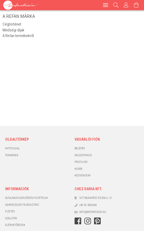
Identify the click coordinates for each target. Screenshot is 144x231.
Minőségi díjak (13, 30)
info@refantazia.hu (92, 212)
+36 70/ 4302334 (88, 205)
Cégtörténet (12, 24)
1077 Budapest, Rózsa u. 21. (96, 198)
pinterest (97, 221)
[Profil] (126, 5)
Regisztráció (83, 155)
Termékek (11, 155)
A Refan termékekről (18, 35)
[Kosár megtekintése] (136, 5)
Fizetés (10, 211)
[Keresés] (116, 5)
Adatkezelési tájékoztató (22, 204)
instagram (87, 221)
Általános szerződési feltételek (26, 198)
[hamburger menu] (105, 5)
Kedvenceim (82, 175)
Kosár (79, 169)
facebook (78, 221)
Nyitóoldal (12, 148)
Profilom (81, 162)
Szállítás (11, 218)
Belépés (80, 148)
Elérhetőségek (15, 225)
